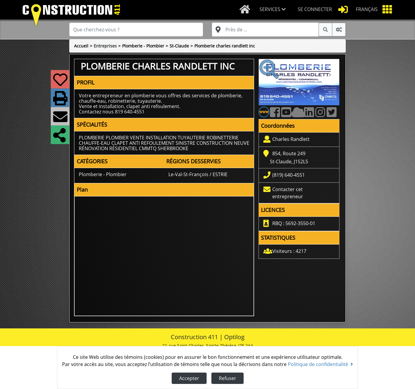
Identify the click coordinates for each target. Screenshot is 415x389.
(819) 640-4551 (288, 175)
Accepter (189, 378)
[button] (274, 9)
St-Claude (179, 46)
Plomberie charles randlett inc (224, 46)
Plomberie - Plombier (143, 46)
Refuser (227, 378)
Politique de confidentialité (320, 364)
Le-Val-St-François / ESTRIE (198, 174)
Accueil (81, 46)
